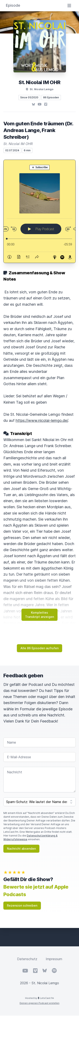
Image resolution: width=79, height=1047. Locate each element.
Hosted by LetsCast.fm (39, 998)
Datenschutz (27, 959)
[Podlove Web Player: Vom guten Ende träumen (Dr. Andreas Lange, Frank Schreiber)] (39, 211)
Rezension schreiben (22, 905)
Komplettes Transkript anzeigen (39, 614)
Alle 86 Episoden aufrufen (39, 648)
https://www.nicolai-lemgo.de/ (42, 420)
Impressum (54, 959)
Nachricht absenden (21, 848)
